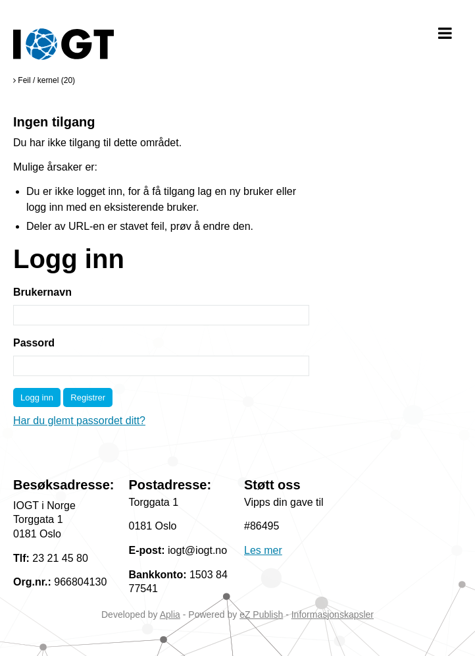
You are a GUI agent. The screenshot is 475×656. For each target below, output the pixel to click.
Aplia (170, 614)
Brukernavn (42, 292)
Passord (34, 342)
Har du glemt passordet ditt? (79, 420)
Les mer (263, 550)
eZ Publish (261, 614)
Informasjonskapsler (332, 614)
